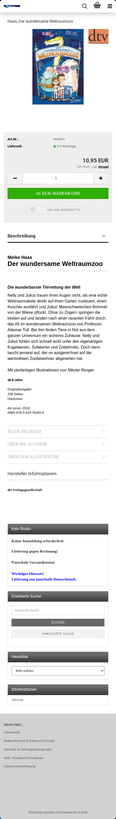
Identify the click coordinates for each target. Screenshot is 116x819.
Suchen (58, 622)
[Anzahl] (58, 178)
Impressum (12, 732)
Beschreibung (21, 235)
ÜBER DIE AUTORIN (27, 444)
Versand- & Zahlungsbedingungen (28, 749)
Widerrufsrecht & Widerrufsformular (29, 741)
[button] (15, 178)
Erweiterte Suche (58, 634)
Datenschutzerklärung (19, 766)
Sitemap (17, 700)
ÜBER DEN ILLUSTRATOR (33, 456)
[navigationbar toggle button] (109, 6)
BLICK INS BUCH (24, 431)
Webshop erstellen (42, 812)
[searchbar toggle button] (84, 6)
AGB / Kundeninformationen (23, 758)
